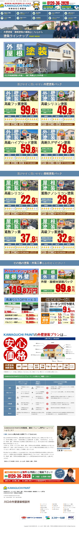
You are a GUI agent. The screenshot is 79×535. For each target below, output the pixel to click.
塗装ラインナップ (25, 13)
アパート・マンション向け (69, 507)
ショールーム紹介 (73, 18)
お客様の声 (55, 505)
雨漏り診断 (66, 509)
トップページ (44, 504)
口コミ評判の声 (57, 13)
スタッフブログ (57, 18)
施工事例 (41, 13)
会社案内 (41, 18)
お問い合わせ (73, 13)
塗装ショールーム (45, 509)
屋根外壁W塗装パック (68, 505)
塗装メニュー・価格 (68, 504)
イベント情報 (9, 18)
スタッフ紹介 (44, 512)
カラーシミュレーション (69, 512)
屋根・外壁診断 (67, 510)
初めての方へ (25, 18)
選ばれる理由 (9, 13)
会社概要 (43, 510)
